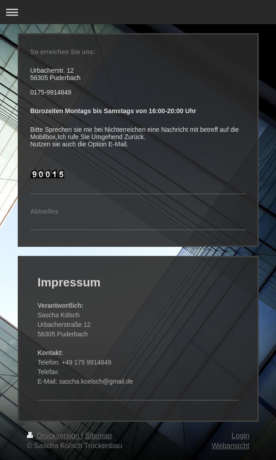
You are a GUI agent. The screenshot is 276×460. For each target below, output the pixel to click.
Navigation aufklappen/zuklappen (138, 12)
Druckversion (54, 436)
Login (240, 436)
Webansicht (230, 446)
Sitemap (98, 436)
